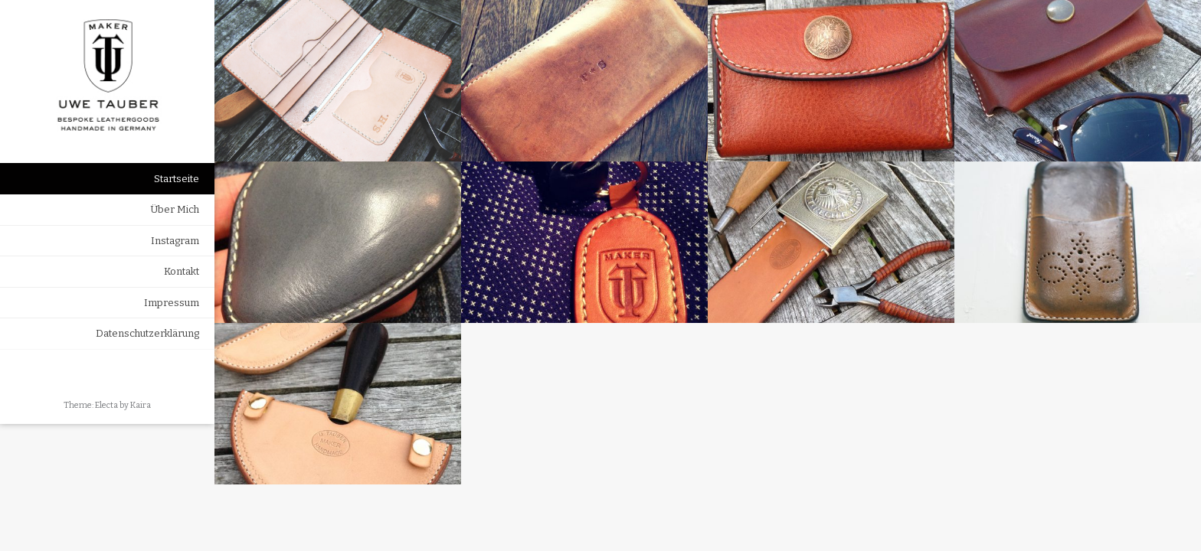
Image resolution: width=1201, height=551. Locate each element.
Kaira (140, 405)
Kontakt (181, 271)
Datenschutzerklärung (147, 333)
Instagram (175, 240)
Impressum (171, 302)
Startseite (176, 178)
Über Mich (174, 209)
